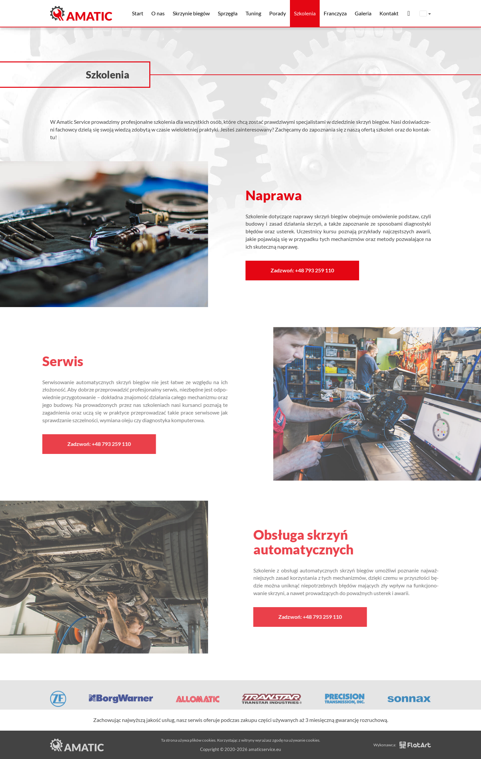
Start (137, 13)
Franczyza (335, 13)
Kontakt (388, 13)
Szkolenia (305, 13)
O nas (158, 13)
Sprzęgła (227, 13)
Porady (277, 13)
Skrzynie (191, 13)
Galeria (363, 13)
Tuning (253, 13)
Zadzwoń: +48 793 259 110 (305, 270)
